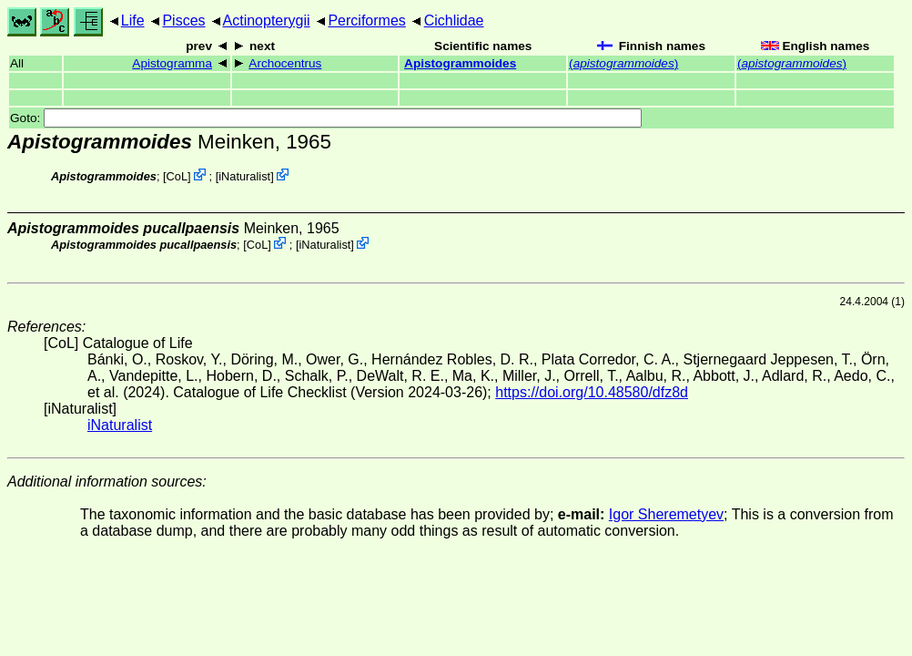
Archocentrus (284, 63)
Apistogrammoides (460, 63)
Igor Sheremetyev (666, 514)
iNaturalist (244, 176)
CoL (177, 176)
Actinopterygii (266, 20)
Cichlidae (454, 20)
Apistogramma (172, 63)
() (623, 63)
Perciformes (366, 20)
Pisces (183, 20)
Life (133, 20)
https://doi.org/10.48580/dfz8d (591, 392)
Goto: (326, 118)
